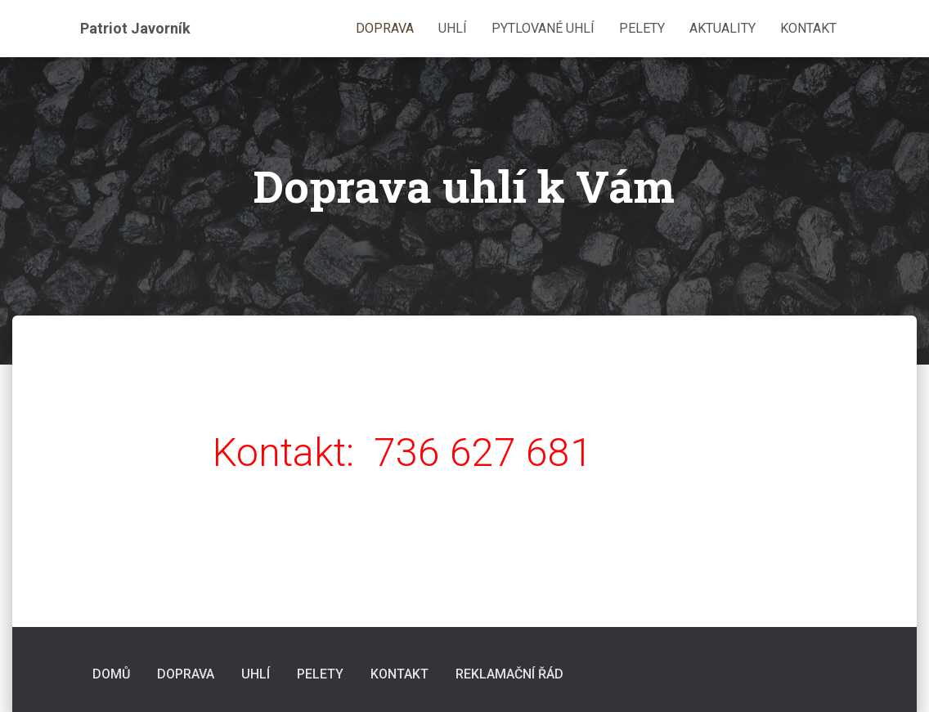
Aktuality (722, 28)
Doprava (385, 28)
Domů (111, 674)
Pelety (642, 28)
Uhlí (452, 28)
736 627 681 (483, 452)
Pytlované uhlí (543, 28)
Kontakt (808, 28)
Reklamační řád (509, 674)
